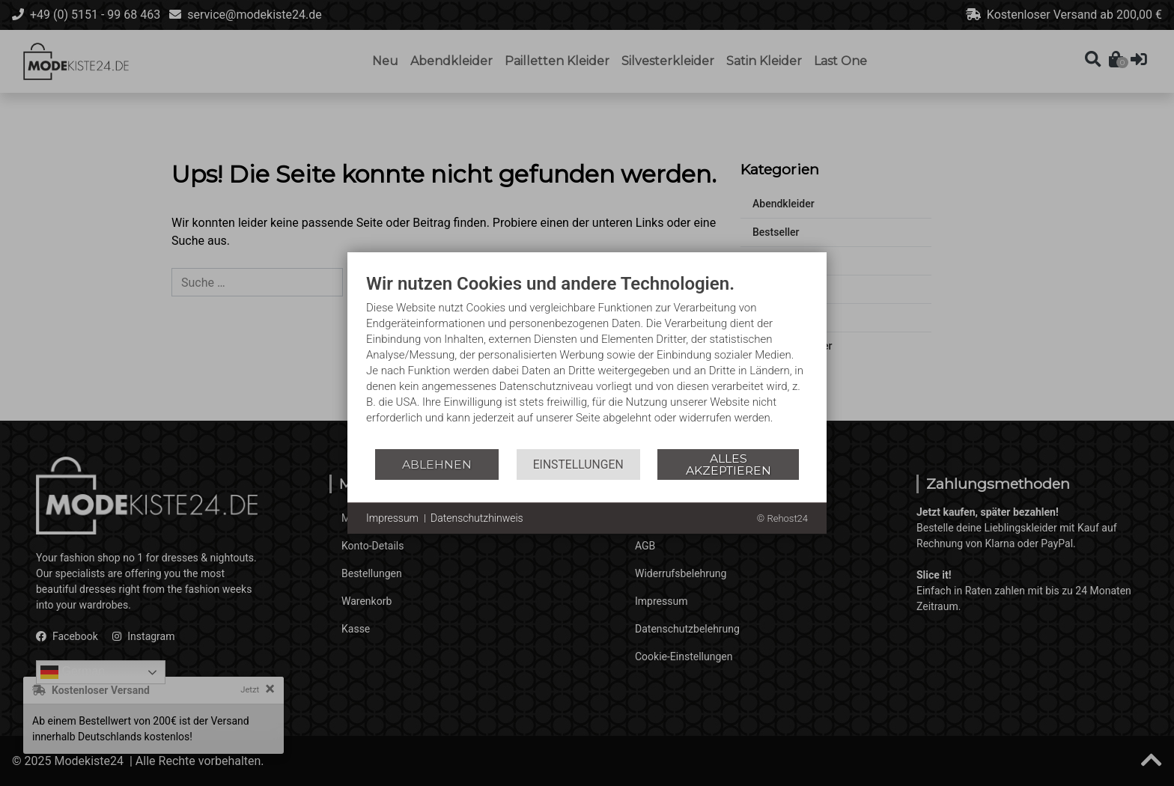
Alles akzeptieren (728, 464)
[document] (587, 360)
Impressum (392, 518)
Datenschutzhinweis (477, 518)
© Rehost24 (782, 518)
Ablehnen (437, 464)
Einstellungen (578, 464)
